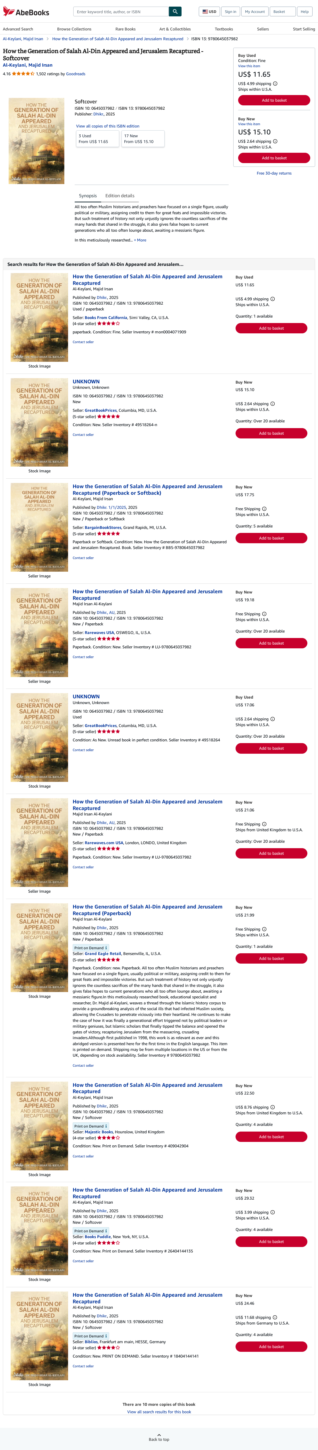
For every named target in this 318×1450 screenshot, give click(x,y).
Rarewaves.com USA (104, 842)
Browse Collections (74, 28)
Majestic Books (99, 1131)
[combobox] (121, 11)
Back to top (159, 1439)
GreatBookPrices (101, 410)
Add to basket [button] (274, 100)
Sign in (230, 11)
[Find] (175, 11)
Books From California (106, 317)
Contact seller (83, 342)
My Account (255, 11)
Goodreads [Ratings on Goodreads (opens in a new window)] (75, 73)
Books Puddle (98, 1236)
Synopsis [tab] (88, 195)
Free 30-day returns (274, 173)
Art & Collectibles (175, 28)
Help (305, 11)
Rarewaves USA (99, 632)
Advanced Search (18, 28)
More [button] (141, 239)
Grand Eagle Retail (103, 953)
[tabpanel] (152, 225)
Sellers (263, 28)
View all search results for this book (159, 1411)
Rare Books (125, 28)
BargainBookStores (103, 527)
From (98, 138)
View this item (249, 66)
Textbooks (224, 28)
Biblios (91, 1341)
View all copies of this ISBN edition (107, 125)
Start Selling (304, 28)
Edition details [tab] (119, 195)
